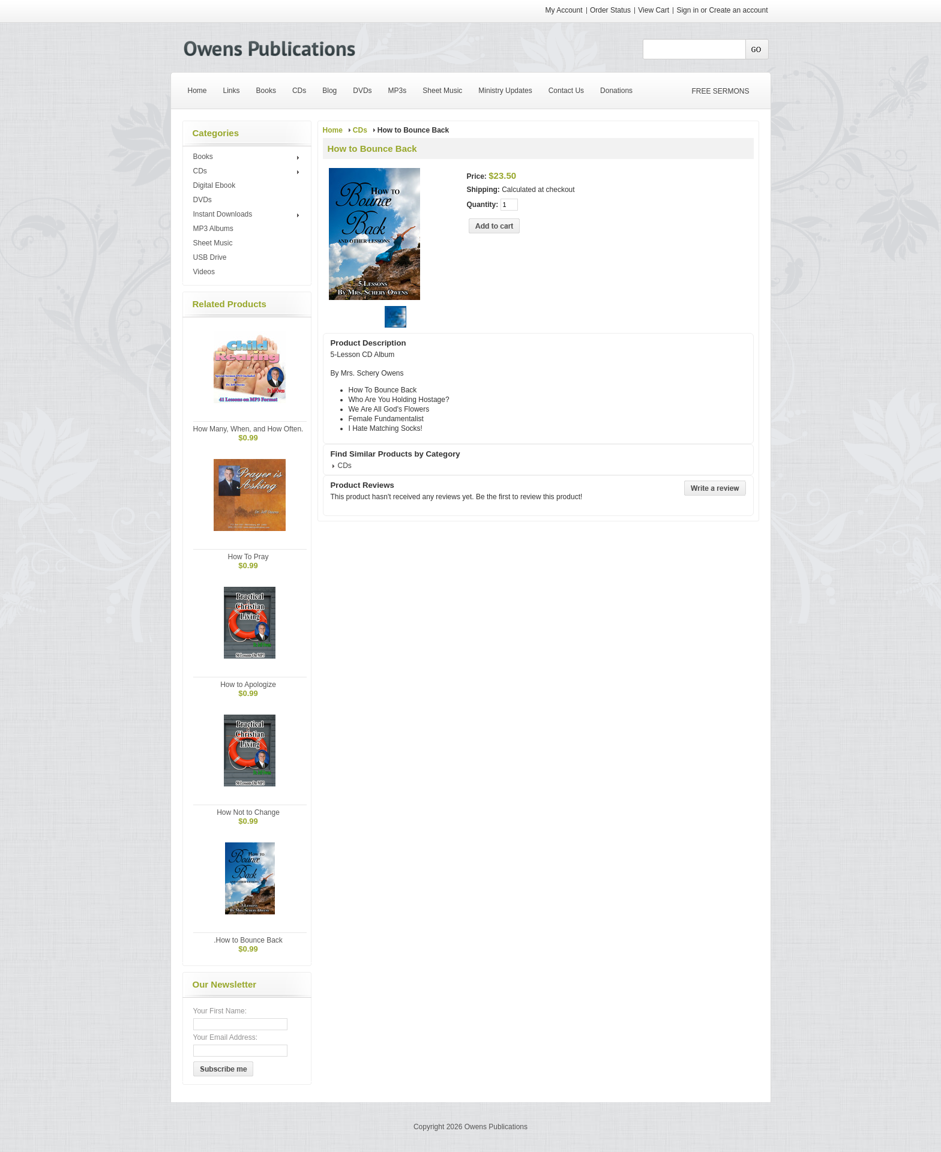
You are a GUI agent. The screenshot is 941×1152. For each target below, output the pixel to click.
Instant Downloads (248, 215)
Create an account (738, 10)
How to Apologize (248, 684)
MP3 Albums (213, 228)
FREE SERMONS (721, 91)
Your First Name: (220, 1011)
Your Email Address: (225, 1037)
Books (248, 157)
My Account (564, 10)
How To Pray (248, 557)
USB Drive (210, 257)
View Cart (654, 10)
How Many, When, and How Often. (248, 429)
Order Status (610, 10)
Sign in (687, 10)
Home (333, 130)
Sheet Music (213, 243)
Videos (204, 272)
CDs (248, 171)
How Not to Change (248, 812)
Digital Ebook (214, 185)
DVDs (202, 200)
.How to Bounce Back (248, 940)
